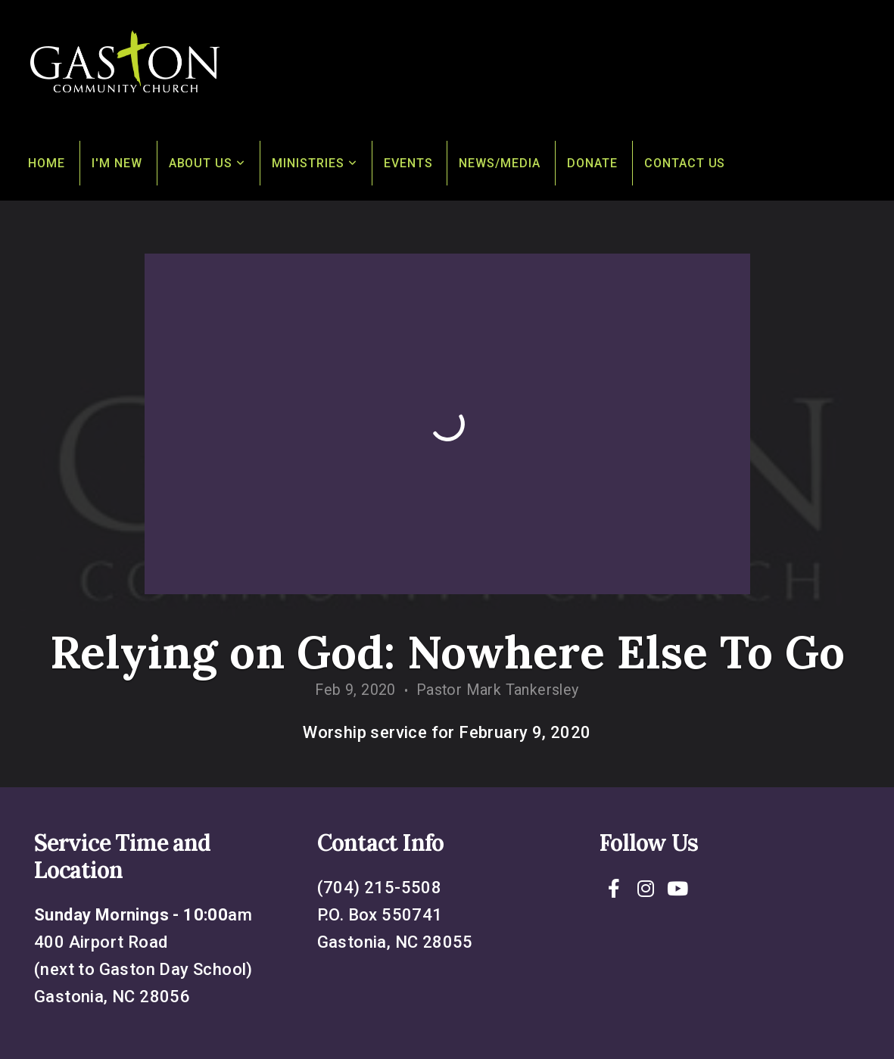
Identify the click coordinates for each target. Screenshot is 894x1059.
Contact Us (685, 163)
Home (46, 163)
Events (408, 163)
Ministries (314, 163)
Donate (592, 163)
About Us (207, 163)
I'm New (117, 163)
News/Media (499, 163)
